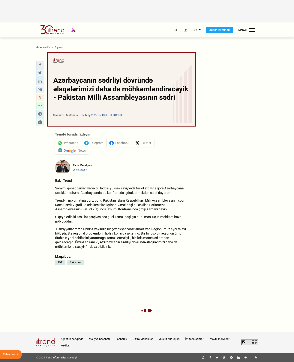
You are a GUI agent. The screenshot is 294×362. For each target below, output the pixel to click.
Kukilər (65, 345)
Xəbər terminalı (219, 30)
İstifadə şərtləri (194, 339)
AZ (195, 29)
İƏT (60, 262)
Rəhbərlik (121, 339)
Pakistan (75, 262)
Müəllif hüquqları (169, 339)
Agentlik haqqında (72, 339)
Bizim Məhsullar (143, 339)
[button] (40, 64)
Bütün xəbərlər (80, 169)
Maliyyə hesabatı (99, 339)
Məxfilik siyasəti (220, 339)
